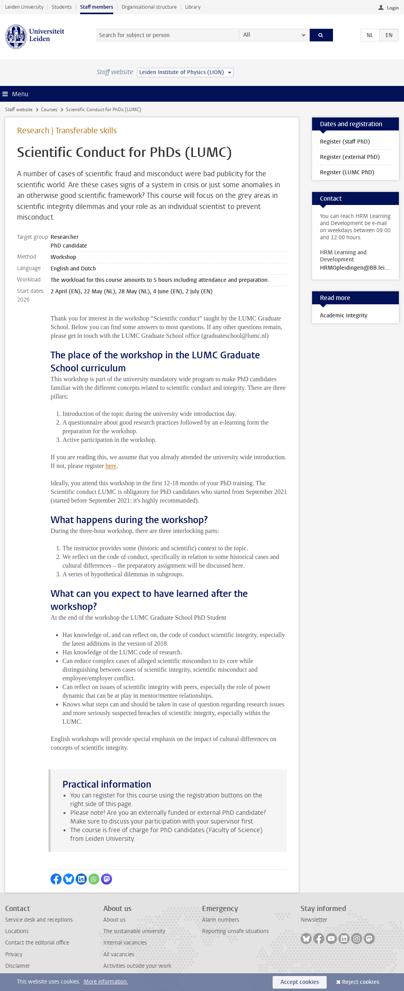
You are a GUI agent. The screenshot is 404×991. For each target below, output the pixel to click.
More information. (106, 981)
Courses (49, 109)
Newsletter (314, 920)
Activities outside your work (137, 966)
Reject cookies (360, 982)
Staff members (96, 7)
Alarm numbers (220, 920)
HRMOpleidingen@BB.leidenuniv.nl (355, 268)
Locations (16, 931)
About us (114, 920)
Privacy (13, 954)
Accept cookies (300, 982)
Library (192, 7)
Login (393, 8)
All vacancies (118, 954)
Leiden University (24, 7)
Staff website (18, 109)
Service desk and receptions (39, 920)
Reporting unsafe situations (235, 931)
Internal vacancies (125, 942)
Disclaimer (17, 966)
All (246, 35)
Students (62, 7)
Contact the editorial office (37, 942)
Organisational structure (149, 7)
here (110, 465)
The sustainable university (134, 931)
